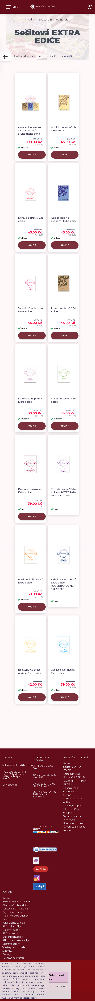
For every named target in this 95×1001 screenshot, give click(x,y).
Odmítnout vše (56, 977)
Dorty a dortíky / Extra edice (31, 219)
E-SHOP (9, 7)
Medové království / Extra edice (30, 581)
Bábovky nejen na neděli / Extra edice (30, 671)
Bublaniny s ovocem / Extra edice (31, 490)
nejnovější (66, 56)
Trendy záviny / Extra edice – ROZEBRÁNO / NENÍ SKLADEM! (65, 492)
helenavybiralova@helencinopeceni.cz (23, 765)
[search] (90, 7)
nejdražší (52, 56)
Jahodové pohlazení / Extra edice (31, 310)
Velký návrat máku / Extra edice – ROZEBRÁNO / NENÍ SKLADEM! (63, 584)
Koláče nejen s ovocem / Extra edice (64, 219)
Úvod (28, 19)
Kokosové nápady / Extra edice (30, 400)
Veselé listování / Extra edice (65, 400)
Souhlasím (57, 986)
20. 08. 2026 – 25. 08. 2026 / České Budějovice (44, 794)
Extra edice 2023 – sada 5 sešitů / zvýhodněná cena (29, 130)
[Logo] (42, 7)
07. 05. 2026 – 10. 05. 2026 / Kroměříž (44, 785)
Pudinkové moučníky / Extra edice (64, 129)
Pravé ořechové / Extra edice (65, 310)
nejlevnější (37, 56)
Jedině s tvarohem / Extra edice (63, 671)
